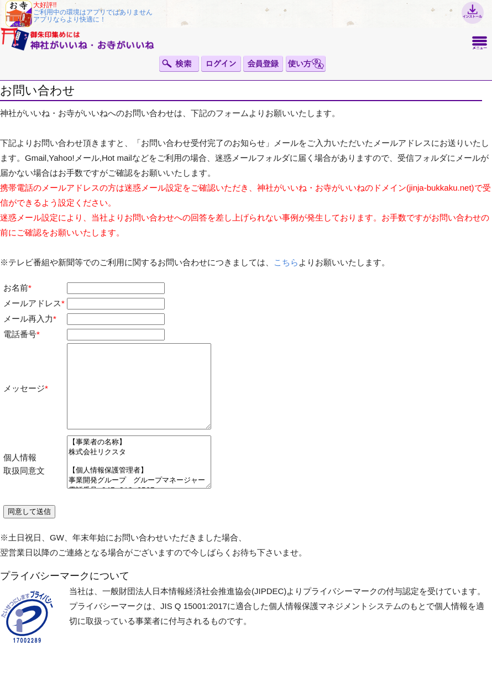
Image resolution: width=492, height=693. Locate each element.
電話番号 (19, 334)
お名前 (15, 287)
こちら (286, 262)
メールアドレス (32, 303)
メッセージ (24, 396)
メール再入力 (28, 318)
